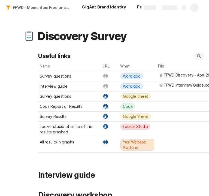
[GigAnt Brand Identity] (104, 7)
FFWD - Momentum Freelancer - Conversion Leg (42, 7)
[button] (29, 36)
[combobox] (137, 76)
